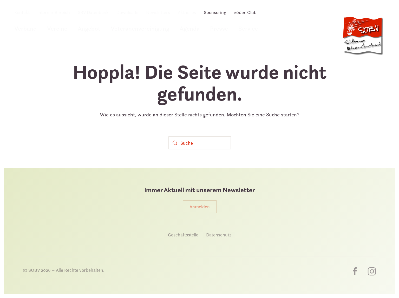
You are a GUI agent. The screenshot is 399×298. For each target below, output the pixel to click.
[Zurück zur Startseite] (363, 38)
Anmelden (199, 206)
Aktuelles (187, 12)
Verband (25, 28)
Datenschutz (218, 234)
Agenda (190, 28)
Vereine (57, 28)
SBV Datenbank (93, 12)
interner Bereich (53, 12)
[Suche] (199, 142)
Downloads (127, 12)
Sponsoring (215, 12)
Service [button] (248, 28)
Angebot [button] (89, 28)
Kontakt (22, 12)
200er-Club (245, 12)
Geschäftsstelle (183, 234)
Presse (219, 28)
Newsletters (158, 12)
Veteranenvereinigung (140, 28)
